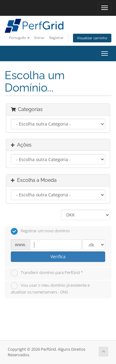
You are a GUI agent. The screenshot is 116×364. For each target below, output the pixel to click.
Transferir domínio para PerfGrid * (47, 273)
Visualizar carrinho (92, 38)
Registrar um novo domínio (40, 231)
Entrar (39, 37)
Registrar (56, 37)
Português (19, 37)
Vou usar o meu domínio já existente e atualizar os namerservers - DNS (50, 288)
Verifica (58, 256)
